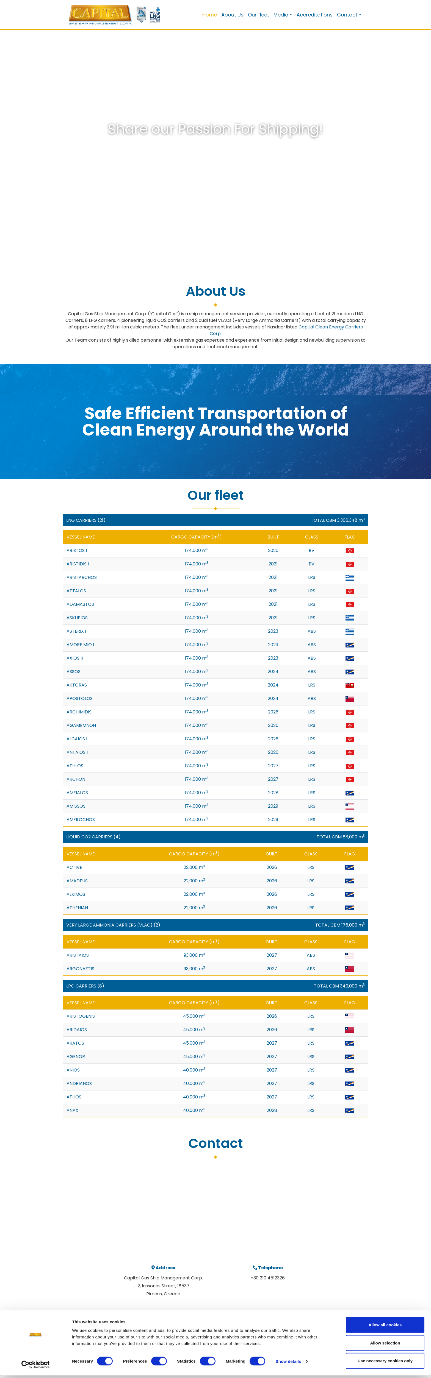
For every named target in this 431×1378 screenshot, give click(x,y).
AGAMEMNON (81, 725)
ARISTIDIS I (78, 564)
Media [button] (280, 14)
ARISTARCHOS (82, 577)
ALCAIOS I (77, 739)
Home (209, 14)
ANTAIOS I (77, 752)
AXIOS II (75, 658)
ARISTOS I (77, 550)
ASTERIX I (76, 631)
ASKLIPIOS (77, 618)
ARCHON (76, 779)
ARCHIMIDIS (79, 712)
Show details (288, 1364)
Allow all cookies (385, 1327)
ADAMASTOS (80, 604)
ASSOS (74, 671)
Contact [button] (347, 14)
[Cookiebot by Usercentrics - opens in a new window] (36, 1367)
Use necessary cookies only (385, 1363)
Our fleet (258, 14)
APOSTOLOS (80, 698)
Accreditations (315, 14)
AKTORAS (77, 685)
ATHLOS (75, 766)
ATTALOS (76, 591)
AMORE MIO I (80, 644)
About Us (232, 14)
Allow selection (385, 1345)
